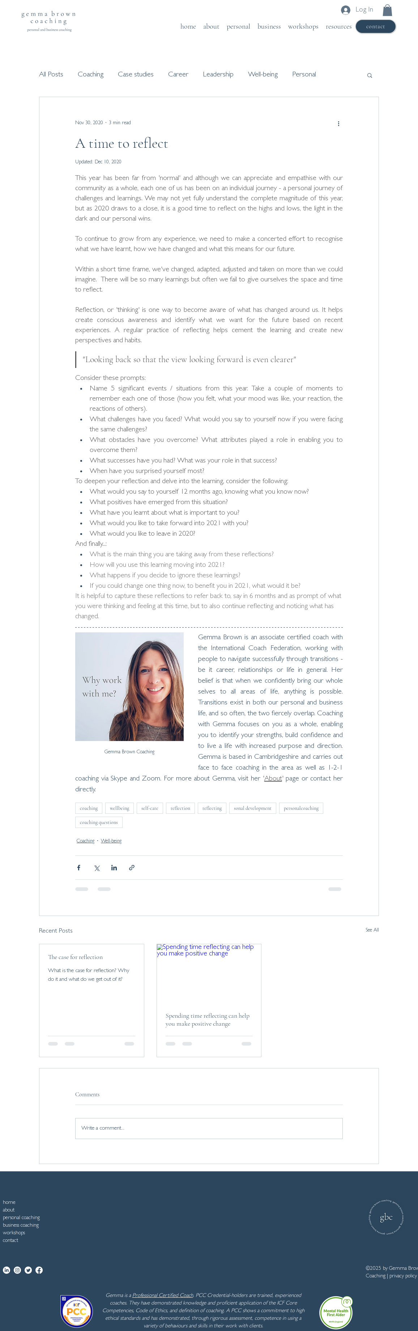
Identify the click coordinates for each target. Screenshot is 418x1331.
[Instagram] (17, 1270)
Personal (304, 75)
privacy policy (403, 1276)
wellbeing (119, 808)
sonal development (253, 808)
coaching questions (99, 822)
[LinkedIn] (6, 1270)
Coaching (90, 75)
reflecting (212, 808)
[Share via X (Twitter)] (96, 867)
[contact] (375, 26)
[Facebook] (39, 1270)
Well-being (263, 75)
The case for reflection (75, 957)
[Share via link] (131, 867)
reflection (180, 808)
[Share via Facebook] (78, 867)
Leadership (218, 75)
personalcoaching (301, 808)
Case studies (136, 75)
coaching (89, 808)
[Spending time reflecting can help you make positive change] (209, 973)
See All (372, 930)
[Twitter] (28, 1270)
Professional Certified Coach (162, 1296)
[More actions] (338, 123)
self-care (149, 808)
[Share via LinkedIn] (114, 867)
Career (178, 75)
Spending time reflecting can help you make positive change (207, 1019)
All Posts (51, 75)
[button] (387, 10)
